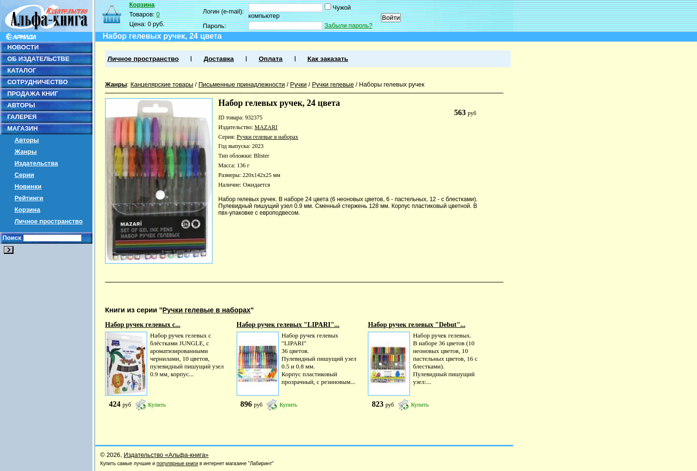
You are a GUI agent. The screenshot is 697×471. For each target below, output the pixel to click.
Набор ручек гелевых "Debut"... (416, 324)
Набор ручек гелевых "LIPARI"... (288, 324)
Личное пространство (49, 221)
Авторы (27, 140)
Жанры (26, 151)
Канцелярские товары (161, 84)
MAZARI (266, 127)
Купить (157, 404)
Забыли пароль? (349, 25)
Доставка (219, 58)
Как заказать (327, 58)
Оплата (270, 58)
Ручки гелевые (333, 84)
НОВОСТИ (23, 47)
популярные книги (177, 463)
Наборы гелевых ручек (391, 84)
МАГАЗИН (22, 128)
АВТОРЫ (21, 105)
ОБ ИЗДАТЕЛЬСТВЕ (38, 58)
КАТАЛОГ (21, 70)
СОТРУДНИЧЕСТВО (37, 82)
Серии (24, 174)
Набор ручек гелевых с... (142, 324)
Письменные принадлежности (241, 84)
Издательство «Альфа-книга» (166, 454)
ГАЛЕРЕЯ (22, 116)
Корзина (27, 209)
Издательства (36, 163)
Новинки (28, 186)
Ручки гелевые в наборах (267, 136)
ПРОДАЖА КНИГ (32, 93)
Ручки (298, 84)
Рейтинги (29, 198)
